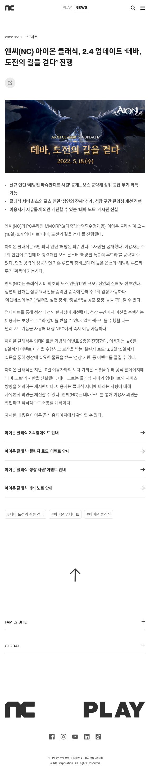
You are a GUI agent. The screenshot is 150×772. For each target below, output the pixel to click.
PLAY (67, 7)
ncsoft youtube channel (75, 736)
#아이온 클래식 (99, 514)
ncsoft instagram (63, 736)
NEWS (81, 7)
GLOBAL (75, 646)
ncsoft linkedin (87, 736)
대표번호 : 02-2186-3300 (88, 758)
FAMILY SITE (75, 622)
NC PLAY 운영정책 (58, 758)
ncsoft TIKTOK (98, 736)
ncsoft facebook (52, 736)
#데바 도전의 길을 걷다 (25, 514)
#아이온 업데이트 (65, 514)
